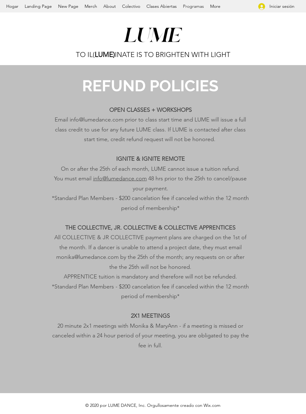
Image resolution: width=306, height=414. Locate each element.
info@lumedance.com (96, 119)
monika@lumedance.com (87, 257)
